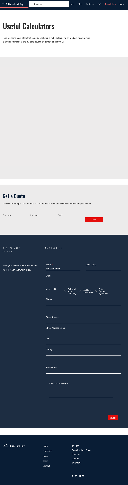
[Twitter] (76, 475)
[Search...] (48, 4)
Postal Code (51, 367)
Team (45, 461)
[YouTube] (83, 475)
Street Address (52, 317)
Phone (49, 299)
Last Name (34, 215)
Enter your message (58, 383)
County (49, 349)
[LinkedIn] (79, 475)
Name (48, 265)
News (45, 456)
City (47, 339)
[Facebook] (72, 475)
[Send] (94, 219)
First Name (7, 215)
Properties (47, 451)
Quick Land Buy (15, 4)
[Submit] (113, 417)
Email (60, 215)
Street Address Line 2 (55, 328)
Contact (46, 466)
